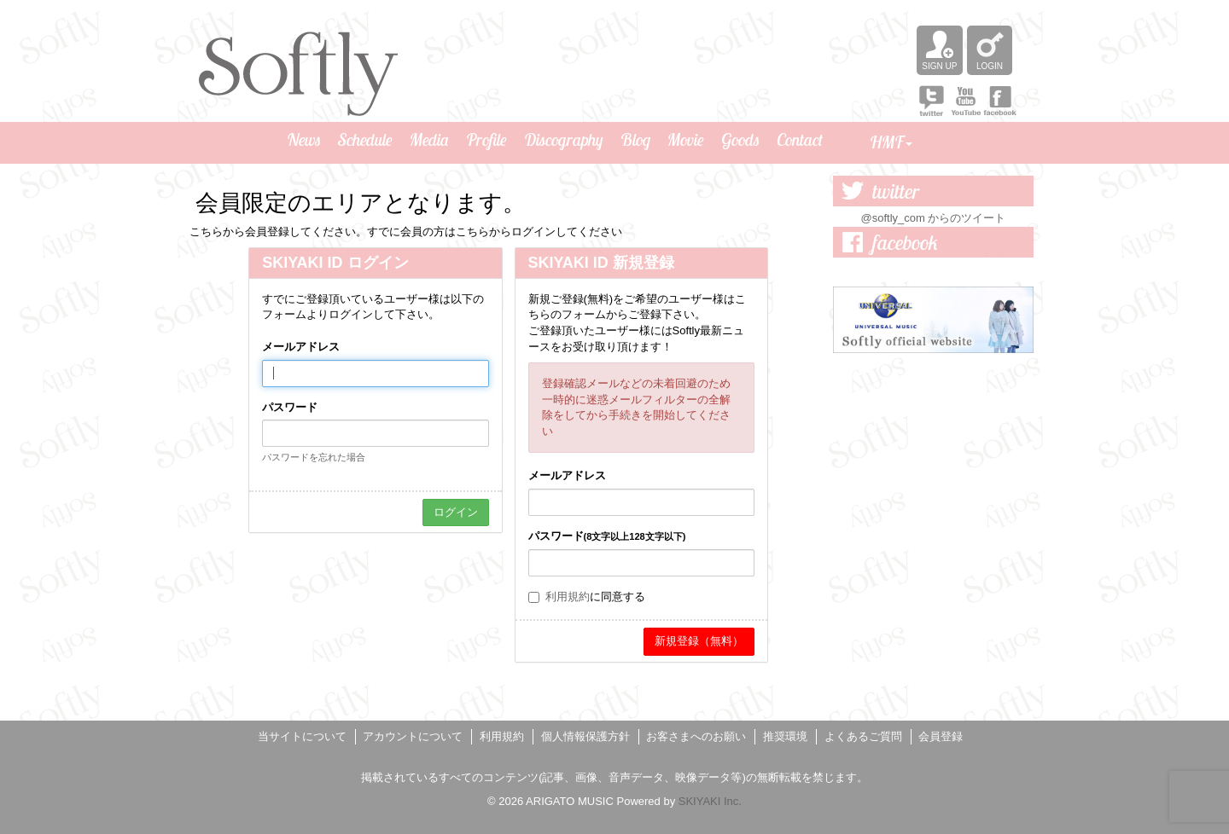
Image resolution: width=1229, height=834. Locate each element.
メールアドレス (301, 346)
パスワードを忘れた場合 (313, 457)
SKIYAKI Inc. (710, 801)
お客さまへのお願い (696, 736)
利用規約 (567, 596)
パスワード (289, 407)
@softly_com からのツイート (933, 217)
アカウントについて (413, 736)
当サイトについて (302, 736)
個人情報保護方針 (585, 736)
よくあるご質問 (863, 736)
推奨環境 (785, 736)
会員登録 (940, 736)
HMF (891, 142)
